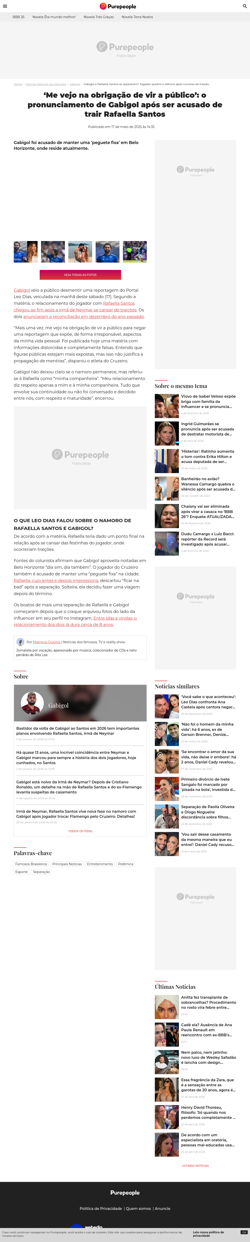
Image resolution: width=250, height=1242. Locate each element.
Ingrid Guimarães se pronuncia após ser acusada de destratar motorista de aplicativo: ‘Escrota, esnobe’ (207, 431)
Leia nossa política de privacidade (208, 1234)
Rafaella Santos (119, 303)
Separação (41, 872)
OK (244, 1232)
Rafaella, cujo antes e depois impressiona (56, 580)
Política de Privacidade (101, 1208)
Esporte (21, 872)
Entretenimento (100, 864)
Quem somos (138, 1208)
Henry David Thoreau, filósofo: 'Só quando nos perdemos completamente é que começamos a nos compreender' (208, 1117)
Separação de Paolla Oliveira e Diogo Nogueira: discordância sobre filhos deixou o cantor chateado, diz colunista (207, 817)
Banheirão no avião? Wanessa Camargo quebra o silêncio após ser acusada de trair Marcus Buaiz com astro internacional (208, 489)
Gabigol (74, 84)
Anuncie (162, 1208)
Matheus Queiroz (47, 642)
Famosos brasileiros (31, 864)
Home (18, 84)
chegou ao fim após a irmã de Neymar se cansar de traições (75, 310)
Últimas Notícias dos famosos (46, 84)
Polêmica (125, 864)
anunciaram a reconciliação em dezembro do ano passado (83, 316)
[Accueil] (125, 6)
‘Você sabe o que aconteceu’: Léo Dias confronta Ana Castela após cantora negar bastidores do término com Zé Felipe (208, 707)
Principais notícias (67, 864)
